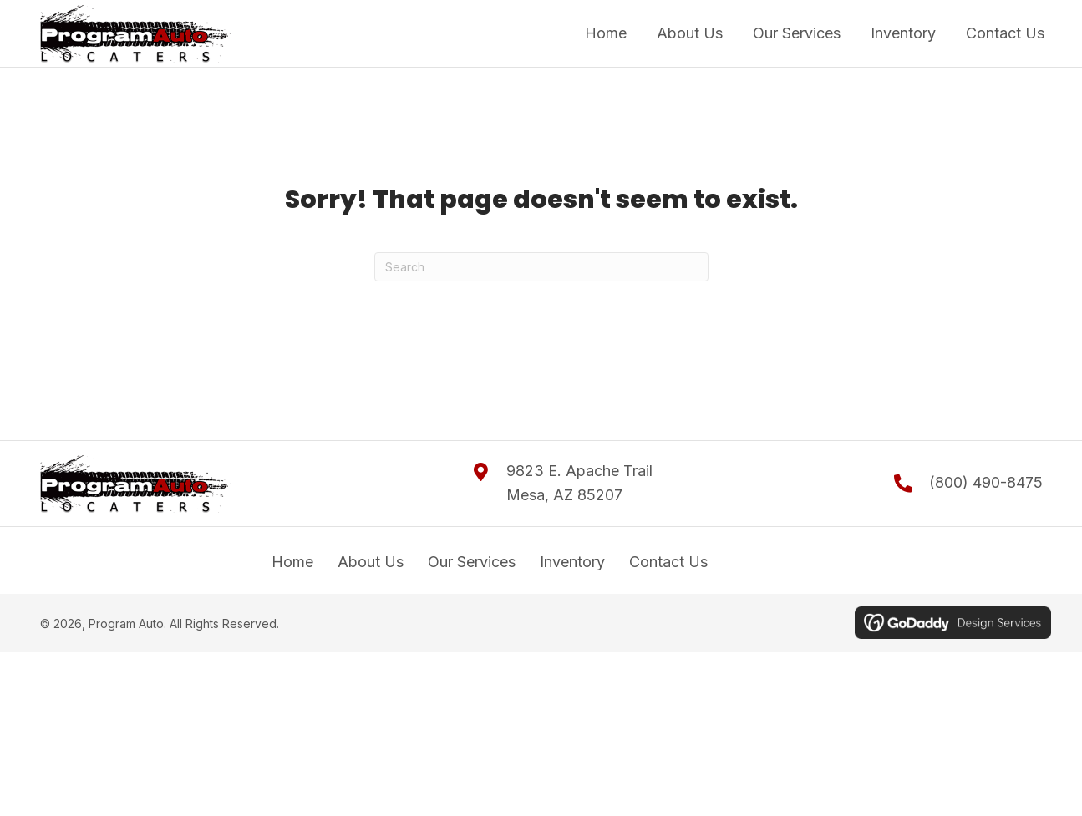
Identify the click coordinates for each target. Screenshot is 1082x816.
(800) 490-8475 (986, 482)
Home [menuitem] (292, 561)
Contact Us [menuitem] (668, 561)
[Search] (541, 266)
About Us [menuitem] (371, 561)
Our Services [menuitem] (472, 561)
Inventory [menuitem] (572, 561)
